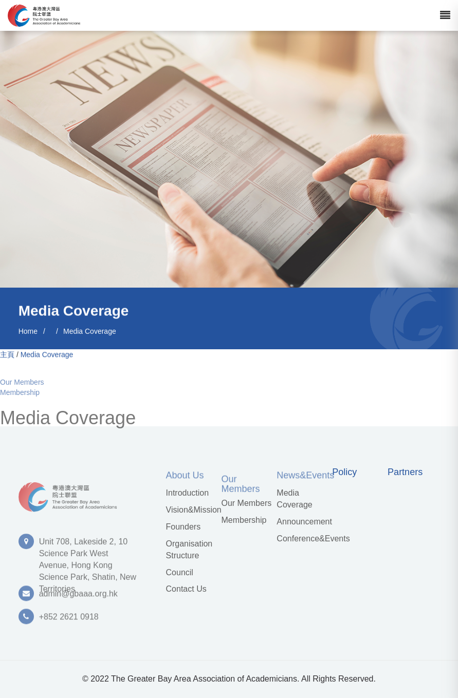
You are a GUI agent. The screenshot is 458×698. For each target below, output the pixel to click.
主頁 (7, 355)
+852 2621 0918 (69, 619)
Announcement (302, 521)
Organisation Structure (189, 549)
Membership (20, 396)
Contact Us (186, 588)
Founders (183, 526)
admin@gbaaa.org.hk (78, 596)
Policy (344, 472)
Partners (405, 472)
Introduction (187, 492)
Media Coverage (89, 332)
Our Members (22, 386)
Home (28, 332)
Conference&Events (302, 538)
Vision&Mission (192, 509)
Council (179, 572)
